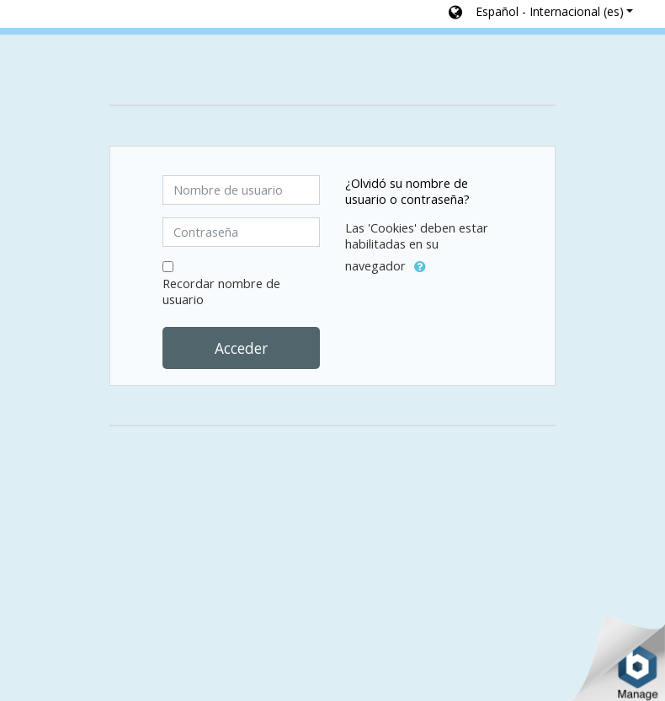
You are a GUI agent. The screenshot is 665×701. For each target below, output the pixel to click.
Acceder (241, 348)
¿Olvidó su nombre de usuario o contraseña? (407, 191)
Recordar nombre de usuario (221, 292)
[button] (541, 13)
